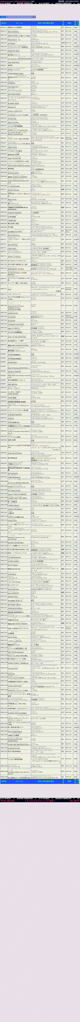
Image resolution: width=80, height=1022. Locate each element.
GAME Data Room (6, 1)
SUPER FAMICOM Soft (22, 1)
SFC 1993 (75, 801)
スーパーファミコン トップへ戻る (40, 801)
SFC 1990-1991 (7, 801)
